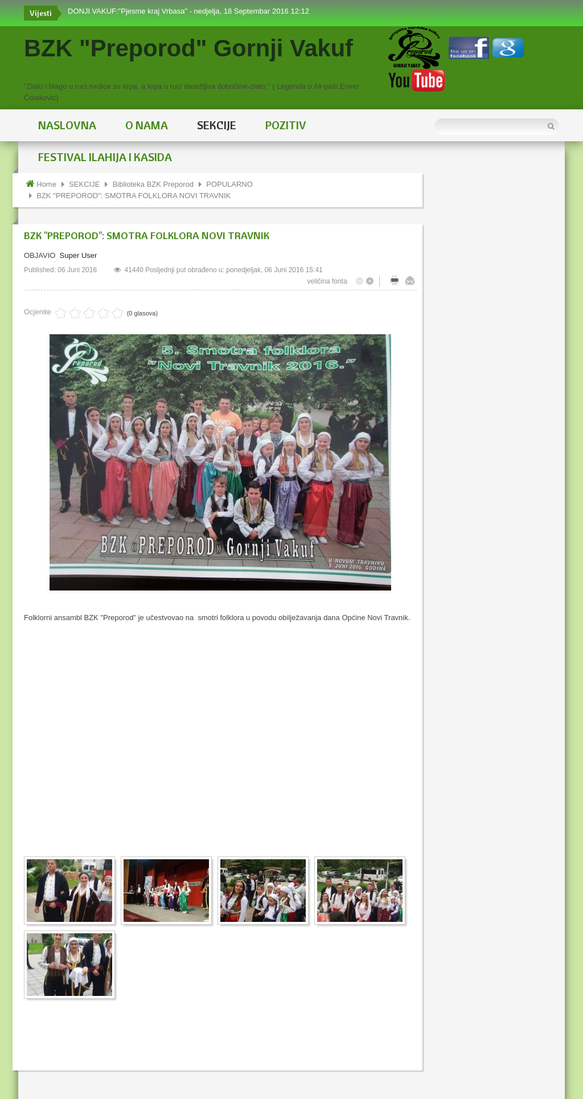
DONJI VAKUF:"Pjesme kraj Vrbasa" (129, 11)
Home (46, 184)
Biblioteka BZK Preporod (153, 184)
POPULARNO (229, 184)
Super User (78, 255)
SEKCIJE (84, 184)
